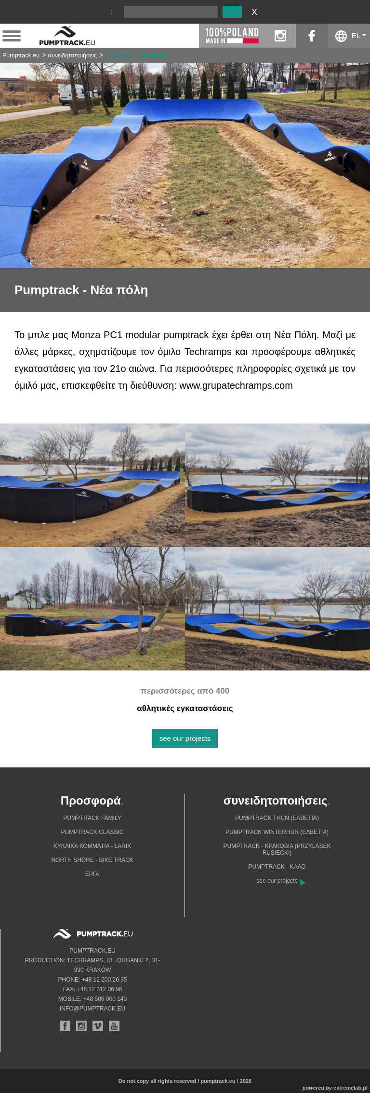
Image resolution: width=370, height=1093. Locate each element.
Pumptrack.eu (21, 55)
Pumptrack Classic (92, 832)
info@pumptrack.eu (92, 1008)
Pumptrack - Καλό (276, 866)
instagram (280, 36)
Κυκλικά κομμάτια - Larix (92, 846)
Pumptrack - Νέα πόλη (135, 55)
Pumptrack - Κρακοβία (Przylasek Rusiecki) (277, 849)
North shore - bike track (92, 860)
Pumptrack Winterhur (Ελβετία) (277, 832)
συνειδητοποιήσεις (72, 55)
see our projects (185, 738)
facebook (312, 36)
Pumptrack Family (92, 818)
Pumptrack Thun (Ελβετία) (277, 818)
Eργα (92, 874)
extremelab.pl (350, 1088)
